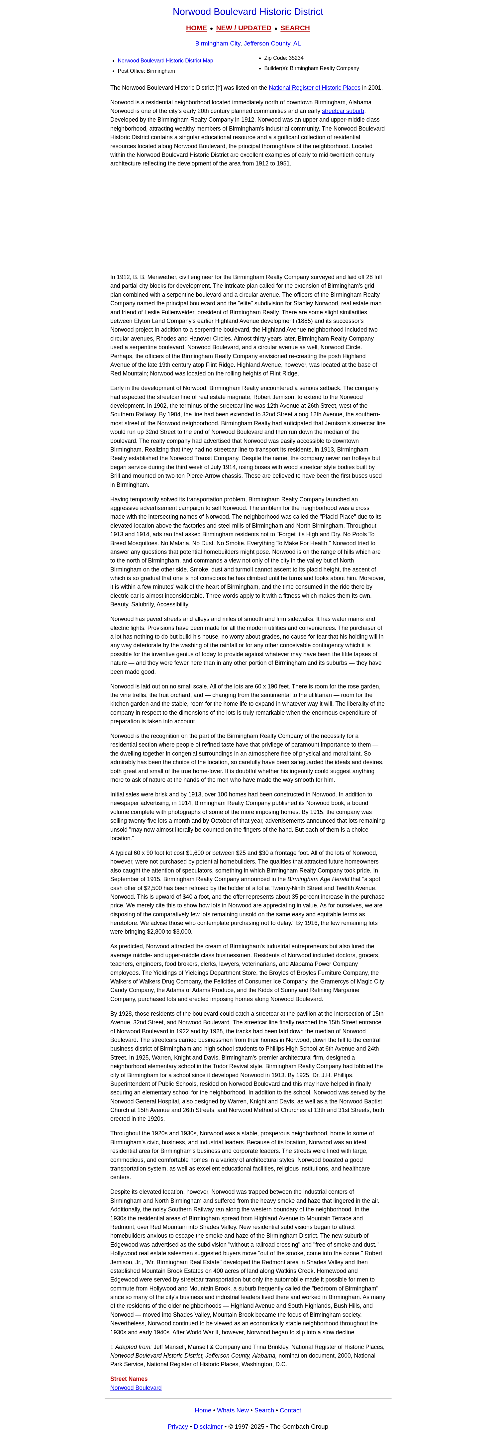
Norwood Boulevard (136, 1388)
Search (264, 1410)
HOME (196, 28)
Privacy (178, 1426)
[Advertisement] (248, 220)
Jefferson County (267, 43)
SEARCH (295, 28)
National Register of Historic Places (314, 87)
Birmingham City (217, 43)
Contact (290, 1410)
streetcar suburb (343, 111)
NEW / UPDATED (243, 28)
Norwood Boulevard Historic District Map (165, 60)
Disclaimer (208, 1426)
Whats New (233, 1410)
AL (297, 43)
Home (203, 1410)
